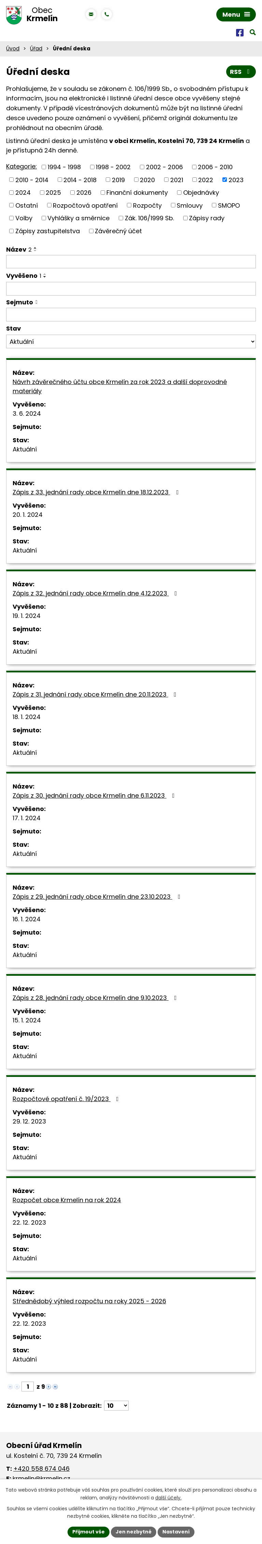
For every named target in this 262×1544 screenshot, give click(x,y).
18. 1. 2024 (27, 717)
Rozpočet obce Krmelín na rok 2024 (67, 1200)
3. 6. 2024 (27, 413)
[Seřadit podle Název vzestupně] (35, 247)
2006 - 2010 (215, 167)
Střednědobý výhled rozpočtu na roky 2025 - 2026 (89, 1301)
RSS (241, 71)
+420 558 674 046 (41, 1468)
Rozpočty (147, 205)
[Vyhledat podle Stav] (131, 341)
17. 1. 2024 (27, 818)
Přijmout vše (88, 1531)
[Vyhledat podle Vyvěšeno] (131, 289)
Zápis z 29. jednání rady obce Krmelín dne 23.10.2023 (98, 896)
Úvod (12, 48)
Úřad (36, 48)
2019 (118, 179)
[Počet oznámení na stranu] (116, 1406)
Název (19, 249)
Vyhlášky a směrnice (78, 218)
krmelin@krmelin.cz (41, 1478)
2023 (236, 179)
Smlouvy (190, 205)
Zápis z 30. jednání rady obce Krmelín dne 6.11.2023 (95, 795)
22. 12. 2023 (29, 1222)
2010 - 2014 (31, 179)
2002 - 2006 (164, 167)
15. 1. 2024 (27, 1020)
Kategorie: (21, 166)
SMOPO (229, 205)
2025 (53, 192)
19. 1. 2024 (27, 615)
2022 (205, 179)
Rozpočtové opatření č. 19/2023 (67, 1099)
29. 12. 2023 (29, 1121)
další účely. (168, 1497)
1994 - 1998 (64, 167)
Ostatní (26, 205)
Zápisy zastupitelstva (47, 231)
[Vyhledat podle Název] (131, 262)
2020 (147, 179)
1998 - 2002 (113, 167)
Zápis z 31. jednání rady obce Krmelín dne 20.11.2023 (96, 694)
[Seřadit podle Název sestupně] (35, 250)
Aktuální (25, 449)
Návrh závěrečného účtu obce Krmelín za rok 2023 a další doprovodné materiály (120, 386)
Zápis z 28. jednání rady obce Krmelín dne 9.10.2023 (96, 997)
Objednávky (201, 192)
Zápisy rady (206, 218)
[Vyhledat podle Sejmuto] (131, 314)
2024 (23, 192)
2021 (176, 179)
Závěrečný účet (118, 231)
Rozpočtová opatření (85, 205)
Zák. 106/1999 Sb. (149, 218)
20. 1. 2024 (28, 514)
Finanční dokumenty (137, 192)
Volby (23, 218)
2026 (83, 192)
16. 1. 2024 (27, 919)
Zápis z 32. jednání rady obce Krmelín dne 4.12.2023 (96, 593)
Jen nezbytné (133, 1531)
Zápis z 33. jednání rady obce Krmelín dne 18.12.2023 (97, 492)
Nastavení (176, 1531)
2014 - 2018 (80, 179)
